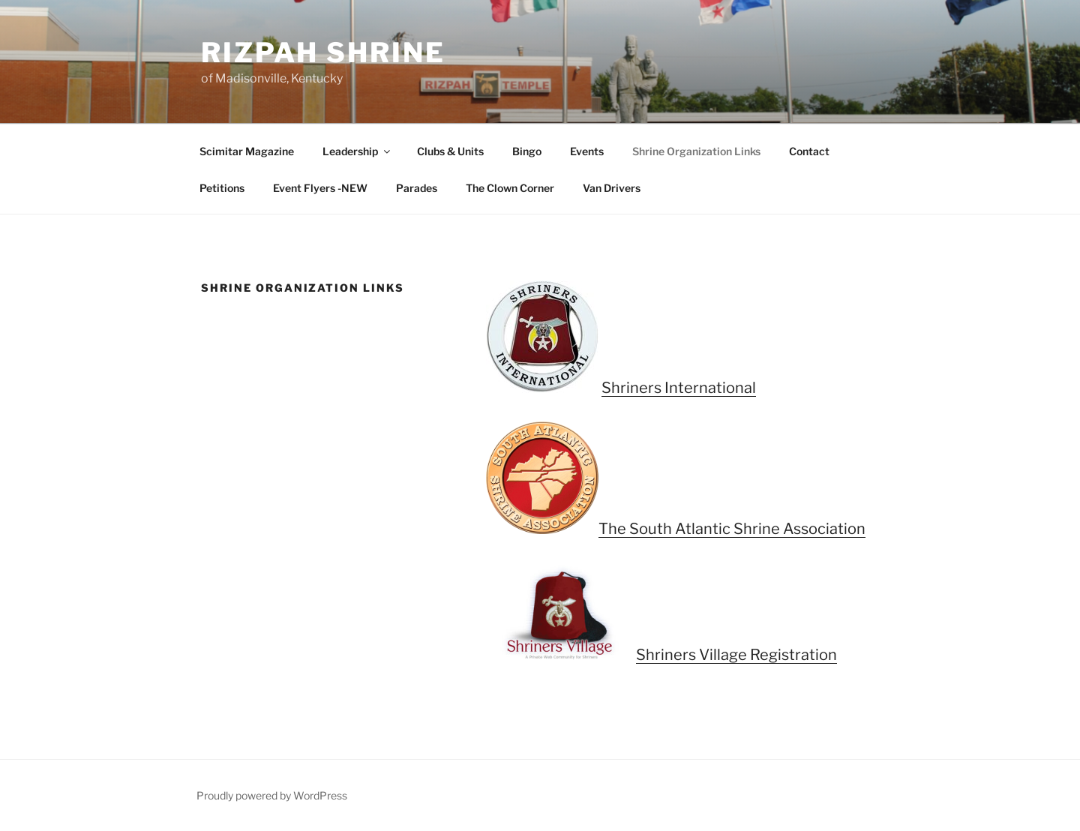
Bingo (527, 151)
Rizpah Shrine (323, 52)
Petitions (222, 188)
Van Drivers (611, 188)
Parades (416, 188)
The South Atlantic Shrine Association (732, 529)
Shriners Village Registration (736, 655)
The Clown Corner (510, 188)
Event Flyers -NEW (320, 188)
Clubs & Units (450, 151)
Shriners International (679, 388)
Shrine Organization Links (696, 151)
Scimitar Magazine (247, 151)
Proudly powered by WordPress (271, 795)
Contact (809, 151)
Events (587, 151)
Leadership (357, 151)
